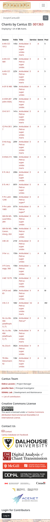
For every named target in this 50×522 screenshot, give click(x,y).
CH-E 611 (6, 111)
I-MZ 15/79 (7, 278)
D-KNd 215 (7, 157)
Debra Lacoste (8, 384)
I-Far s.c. (6, 253)
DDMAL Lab (7, 392)
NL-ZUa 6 (6, 345)
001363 (38, 24)
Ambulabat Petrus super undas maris (24, 49)
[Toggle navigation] (43, 5)
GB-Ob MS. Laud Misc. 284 (7, 219)
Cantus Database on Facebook (15, 434)
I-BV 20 (5, 241)
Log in (6, 515)
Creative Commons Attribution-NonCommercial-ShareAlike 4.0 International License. (23, 415)
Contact (7, 431)
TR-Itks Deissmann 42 (7, 361)
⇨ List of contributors (11, 396)
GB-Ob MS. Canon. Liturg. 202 (7, 231)
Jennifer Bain (8, 388)
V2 (31, 303)
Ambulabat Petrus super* (24, 200)
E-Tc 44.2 (6, 172)
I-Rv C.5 (5, 303)
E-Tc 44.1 (6, 184)
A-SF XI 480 (7, 86)
